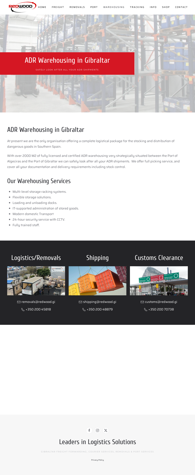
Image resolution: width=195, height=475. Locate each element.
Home (42, 7)
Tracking (137, 7)
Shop (166, 7)
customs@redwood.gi (161, 301)
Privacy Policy (97, 460)
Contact (181, 7)
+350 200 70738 (159, 309)
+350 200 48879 (97, 309)
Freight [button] (58, 7)
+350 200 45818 (36, 309)
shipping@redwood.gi (99, 301)
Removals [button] (77, 7)
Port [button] (94, 7)
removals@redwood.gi (38, 301)
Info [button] (153, 7)
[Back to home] (22, 7)
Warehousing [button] (114, 7)
